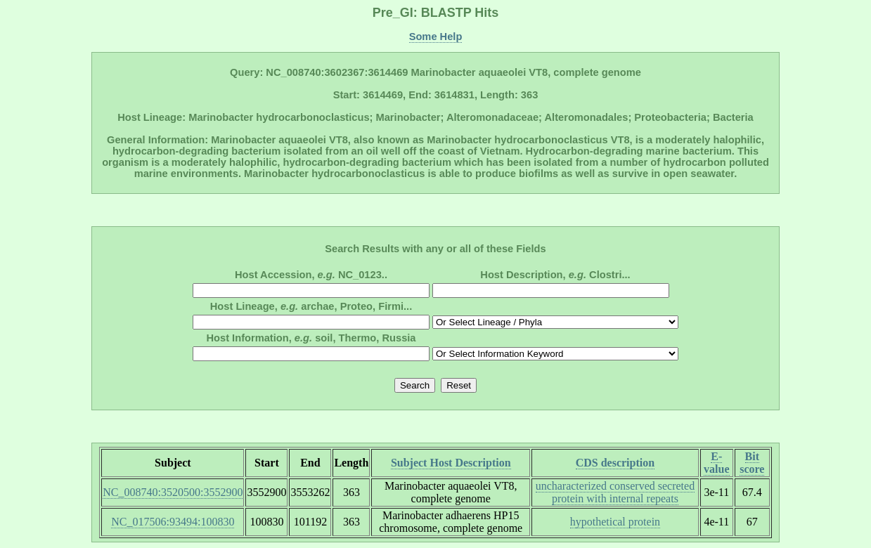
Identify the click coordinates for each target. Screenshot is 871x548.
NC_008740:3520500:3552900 (173, 492)
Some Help (436, 36)
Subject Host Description (451, 463)
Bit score (752, 462)
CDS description (615, 463)
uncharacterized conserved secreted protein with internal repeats (615, 492)
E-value (716, 462)
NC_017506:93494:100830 (172, 522)
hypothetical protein (615, 522)
